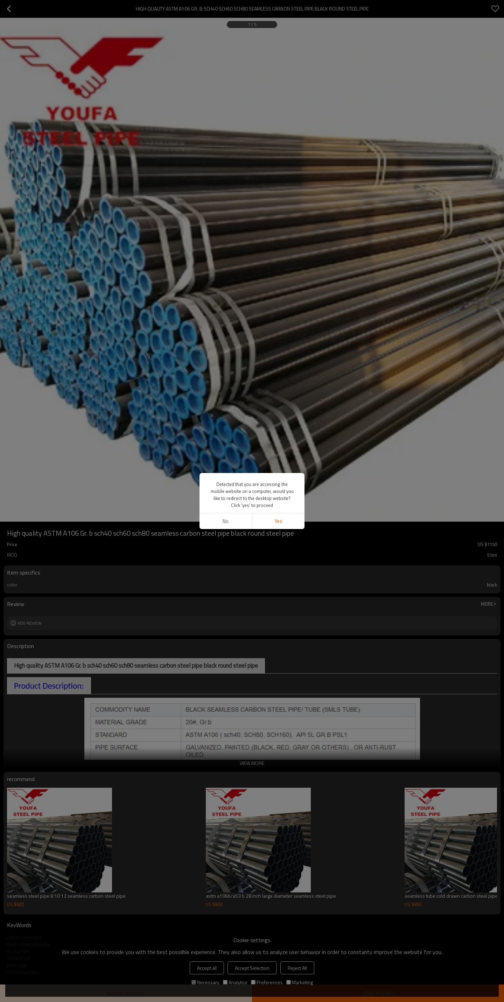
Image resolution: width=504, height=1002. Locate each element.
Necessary (205, 982)
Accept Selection (252, 968)
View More (252, 763)
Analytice (235, 982)
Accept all (207, 968)
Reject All (297, 968)
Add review (30, 623)
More (487, 603)
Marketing (299, 982)
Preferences (267, 982)
